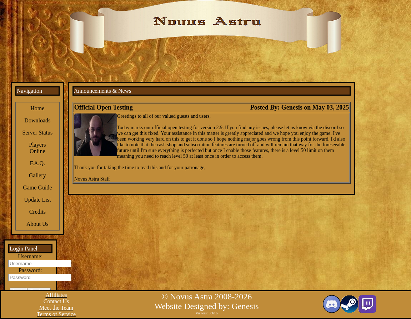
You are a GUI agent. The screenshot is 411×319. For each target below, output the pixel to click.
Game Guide (37, 187)
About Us (37, 224)
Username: (30, 256)
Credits (37, 212)
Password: (30, 270)
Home (37, 108)
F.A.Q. (37, 163)
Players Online (37, 148)
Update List (37, 200)
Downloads (37, 120)
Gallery (37, 175)
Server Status (37, 133)
